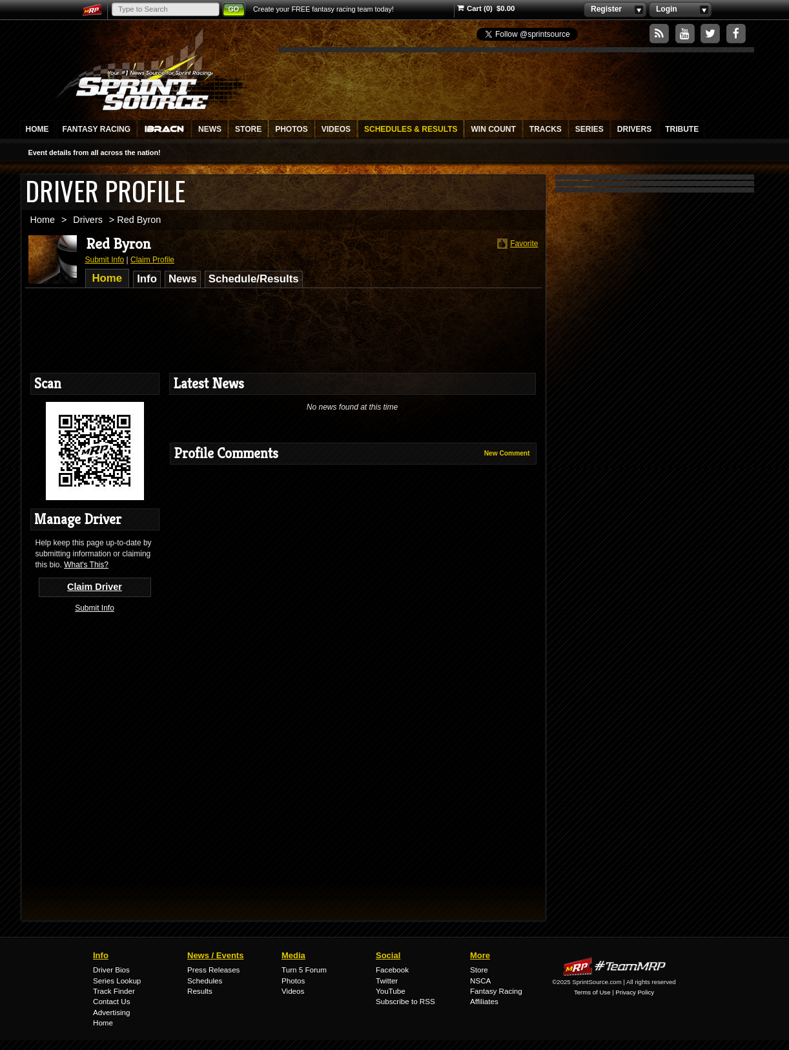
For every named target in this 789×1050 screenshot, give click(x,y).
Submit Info (105, 259)
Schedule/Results (254, 279)
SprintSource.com (151, 68)
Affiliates (484, 1001)
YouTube (390, 991)
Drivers (634, 129)
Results (199, 991)
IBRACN (164, 129)
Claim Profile (152, 259)
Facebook (392, 969)
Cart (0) (475, 8)
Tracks (545, 129)
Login (680, 9)
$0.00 (506, 8)
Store (248, 129)
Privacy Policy (634, 992)
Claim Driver (94, 587)
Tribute (682, 129)
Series (589, 129)
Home (37, 129)
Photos (291, 129)
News (209, 129)
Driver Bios (111, 969)
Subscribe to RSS (405, 1001)
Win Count (493, 129)
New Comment (507, 453)
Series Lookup (117, 980)
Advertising (111, 1012)
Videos (336, 129)
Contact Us (111, 1001)
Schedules (204, 980)
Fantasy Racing (97, 129)
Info (147, 279)
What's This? (86, 564)
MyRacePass (614, 966)
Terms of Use (592, 992)
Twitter (387, 980)
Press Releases (213, 969)
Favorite (516, 244)
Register (615, 9)
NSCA (480, 980)
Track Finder (114, 991)
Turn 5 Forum (304, 969)
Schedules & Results (410, 129)
